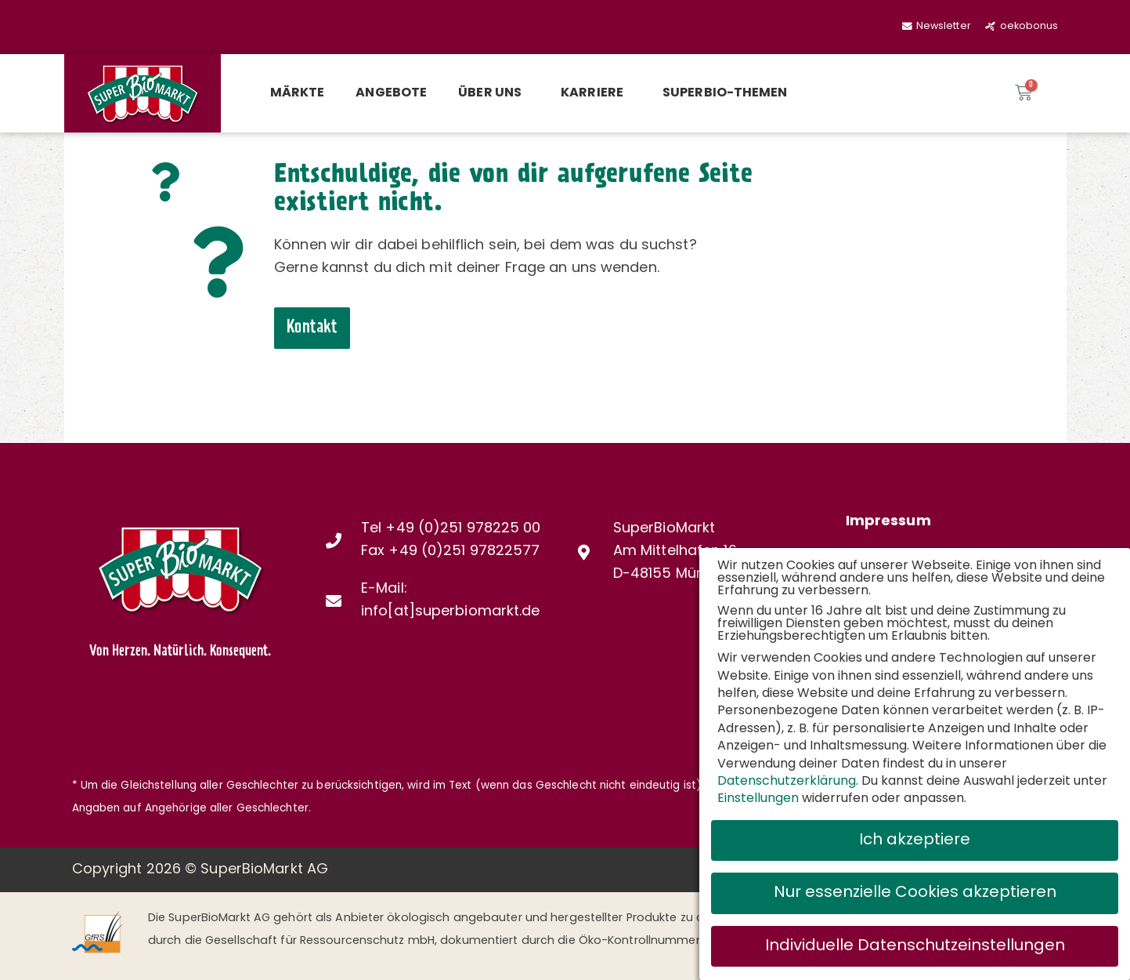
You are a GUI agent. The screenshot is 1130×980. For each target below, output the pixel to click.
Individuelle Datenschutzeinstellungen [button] (915, 946)
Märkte (297, 93)
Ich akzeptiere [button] (914, 840)
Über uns (493, 93)
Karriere (596, 93)
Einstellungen (758, 799)
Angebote (391, 93)
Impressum (888, 521)
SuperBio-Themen (725, 93)
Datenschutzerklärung (786, 781)
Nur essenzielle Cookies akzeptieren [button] (915, 893)
